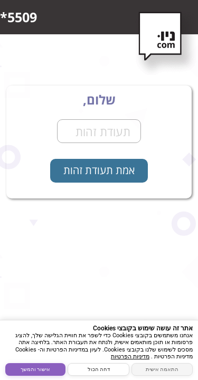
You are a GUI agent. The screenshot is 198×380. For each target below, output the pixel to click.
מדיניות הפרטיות (130, 356)
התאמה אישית (162, 369)
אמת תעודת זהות (99, 170)
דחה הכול (99, 369)
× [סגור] (191, 328)
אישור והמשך (35, 369)
